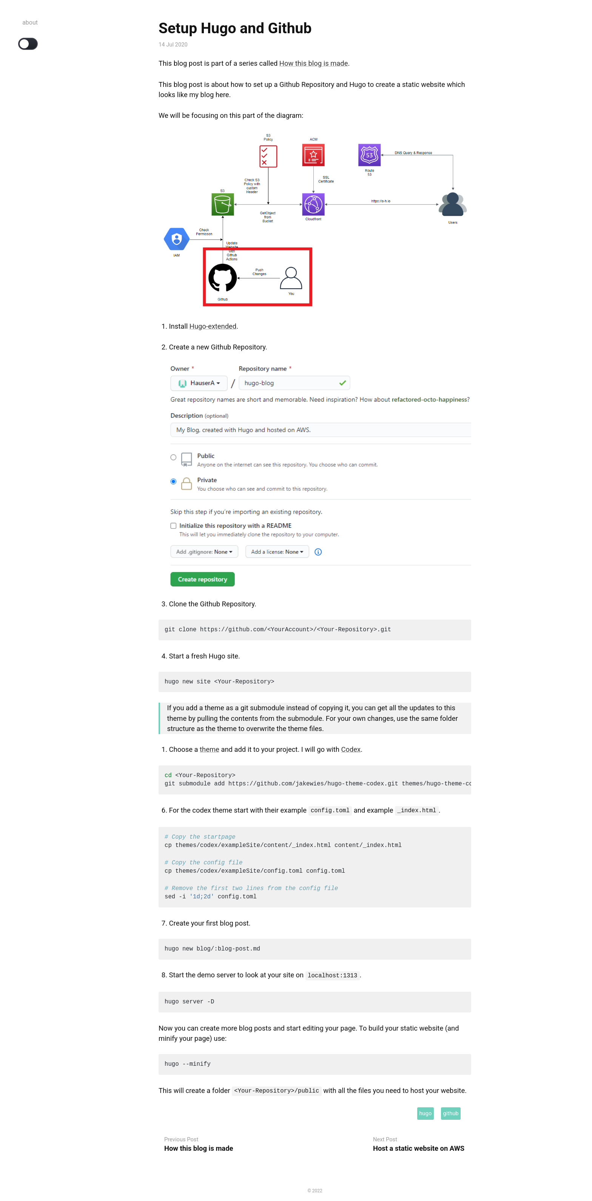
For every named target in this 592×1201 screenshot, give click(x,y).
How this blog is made (313, 63)
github (450, 1111)
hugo (425, 1111)
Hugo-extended (213, 326)
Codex (351, 749)
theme (209, 749)
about (30, 22)
